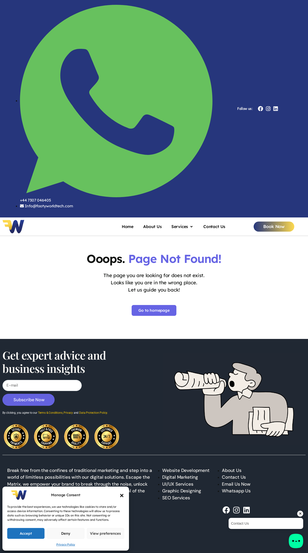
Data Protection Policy (93, 412)
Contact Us (214, 226)
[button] (121, 495)
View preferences (105, 533)
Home (128, 226)
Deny (65, 533)
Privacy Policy (65, 544)
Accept (26, 533)
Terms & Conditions (50, 412)
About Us (152, 226)
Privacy (68, 412)
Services (182, 226)
